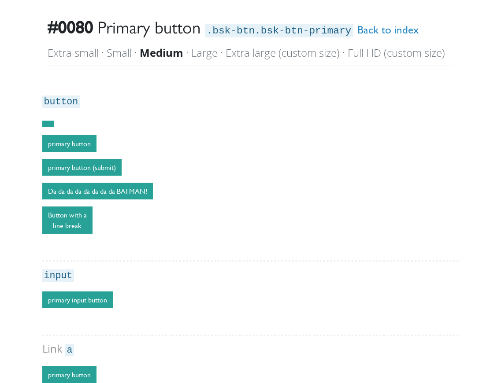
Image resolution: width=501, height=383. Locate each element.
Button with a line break (67, 220)
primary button (69, 143)
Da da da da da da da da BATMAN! (97, 191)
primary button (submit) (82, 167)
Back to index (388, 29)
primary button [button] (69, 374)
